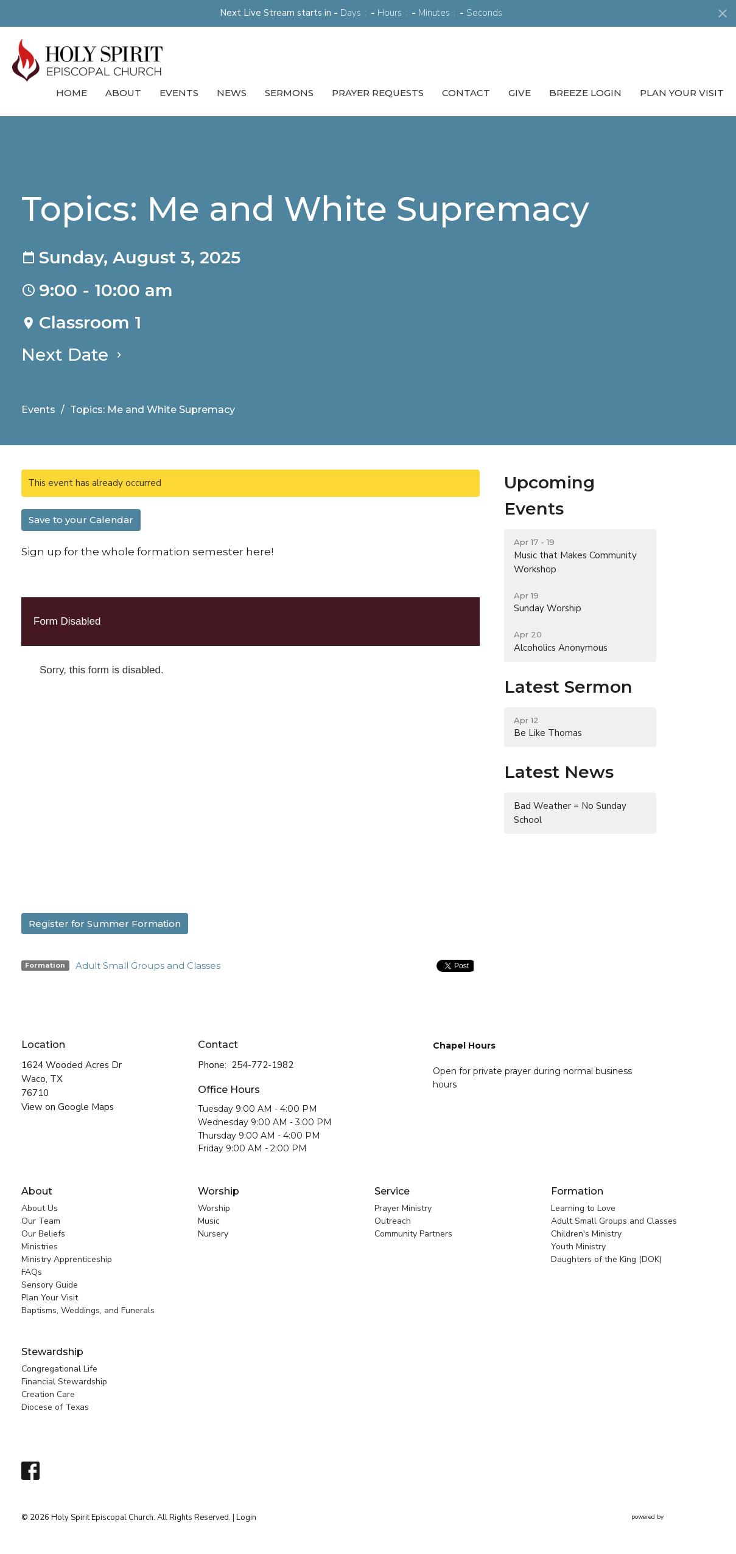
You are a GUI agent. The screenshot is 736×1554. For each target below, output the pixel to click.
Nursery (213, 1234)
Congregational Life (59, 1369)
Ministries (39, 1246)
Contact (466, 93)
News (232, 93)
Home (71, 93)
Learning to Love (583, 1208)
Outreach (392, 1221)
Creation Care (48, 1394)
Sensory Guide (49, 1285)
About (123, 93)
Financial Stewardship (64, 1381)
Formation (577, 1191)
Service (392, 1191)
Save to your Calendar (81, 520)
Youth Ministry (578, 1246)
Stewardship (52, 1352)
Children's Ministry (586, 1234)
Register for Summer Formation (105, 923)
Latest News (559, 771)
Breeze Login (585, 93)
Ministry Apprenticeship (66, 1259)
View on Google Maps (67, 1107)
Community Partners (413, 1234)
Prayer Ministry (403, 1208)
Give (519, 93)
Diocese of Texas (55, 1407)
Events (178, 93)
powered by (673, 1517)
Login (246, 1517)
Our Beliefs (43, 1234)
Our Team (40, 1221)
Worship (218, 1191)
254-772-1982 (262, 1065)
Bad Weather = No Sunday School (570, 813)
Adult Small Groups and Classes (147, 965)
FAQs (31, 1272)
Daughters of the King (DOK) (606, 1259)
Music (209, 1221)
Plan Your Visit (682, 93)
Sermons (289, 93)
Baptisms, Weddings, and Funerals (88, 1310)
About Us (39, 1208)
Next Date (73, 354)
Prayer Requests (378, 93)
